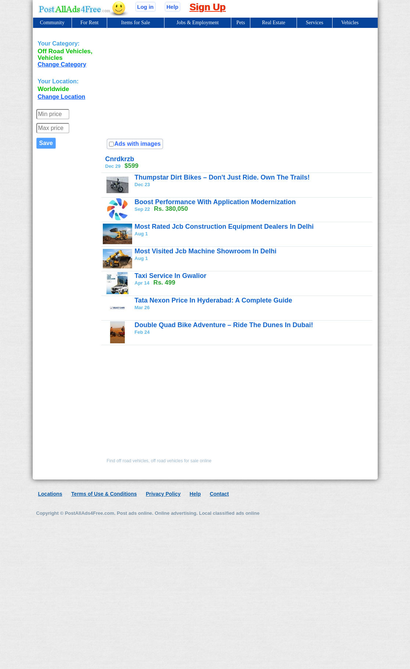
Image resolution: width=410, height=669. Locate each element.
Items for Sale (135, 22)
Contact (219, 494)
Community (52, 22)
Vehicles (349, 22)
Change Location (62, 97)
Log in (145, 7)
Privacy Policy (163, 494)
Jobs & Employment (198, 22)
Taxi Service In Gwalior (171, 275)
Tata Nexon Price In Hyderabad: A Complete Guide (213, 300)
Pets (240, 22)
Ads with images (138, 144)
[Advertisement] (244, 200)
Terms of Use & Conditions (104, 494)
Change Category (62, 64)
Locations (50, 494)
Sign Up (207, 6)
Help (173, 7)
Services (314, 22)
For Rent (89, 22)
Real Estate (273, 22)
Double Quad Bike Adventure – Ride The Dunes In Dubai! (224, 325)
